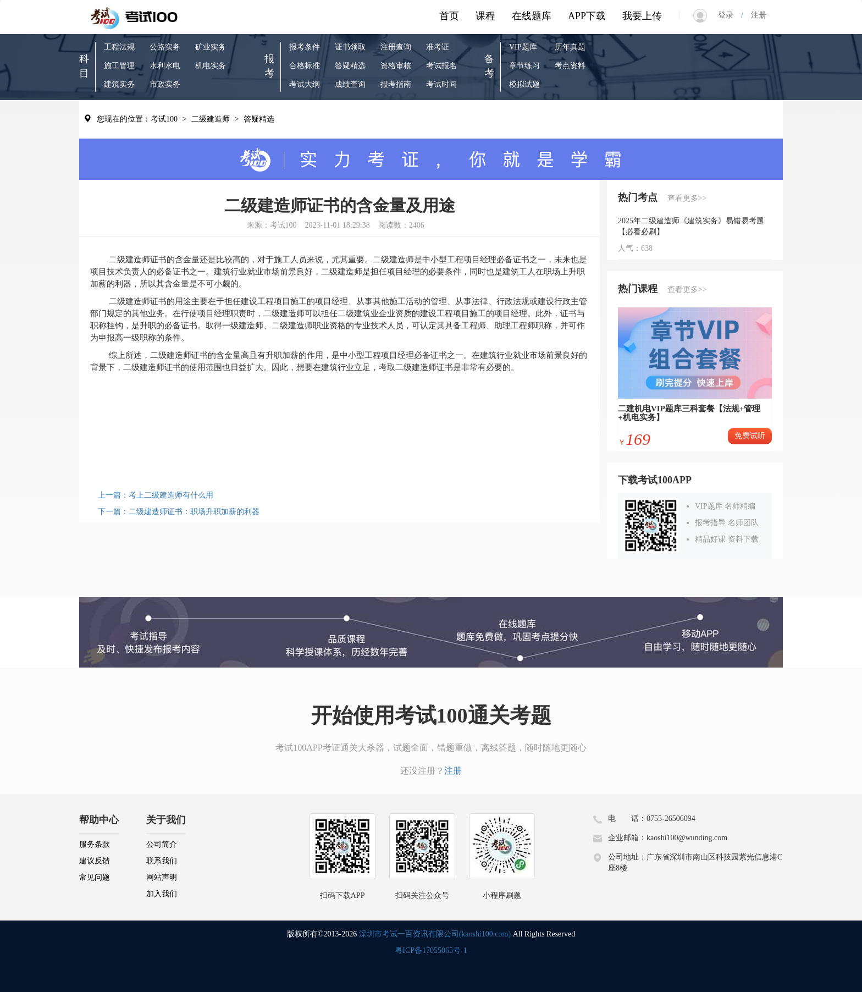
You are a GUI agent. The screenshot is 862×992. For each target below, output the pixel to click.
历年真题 (570, 47)
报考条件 (304, 47)
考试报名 (441, 66)
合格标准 (304, 66)
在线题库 (531, 15)
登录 (729, 15)
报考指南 (395, 84)
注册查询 (395, 47)
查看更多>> (687, 198)
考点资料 (570, 66)
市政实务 (165, 84)
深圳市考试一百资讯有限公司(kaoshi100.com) (435, 934)
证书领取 (350, 47)
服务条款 (94, 844)
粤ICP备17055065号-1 (431, 950)
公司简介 (161, 844)
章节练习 (524, 66)
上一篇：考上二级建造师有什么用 (155, 495)
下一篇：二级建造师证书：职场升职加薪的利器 (178, 512)
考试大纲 (304, 84)
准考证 (437, 47)
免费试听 (749, 436)
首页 (449, 15)
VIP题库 (523, 47)
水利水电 (165, 66)
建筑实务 (119, 84)
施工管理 (119, 66)
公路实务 (165, 47)
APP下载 (587, 15)
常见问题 (94, 877)
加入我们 (161, 894)
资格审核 (395, 66)
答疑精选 (350, 66)
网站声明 (161, 877)
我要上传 (642, 15)
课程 (485, 15)
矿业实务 (210, 47)
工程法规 (119, 47)
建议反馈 (94, 861)
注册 (754, 15)
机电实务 (210, 66)
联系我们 (161, 861)
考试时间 (441, 84)
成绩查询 (350, 84)
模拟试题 (524, 84)
